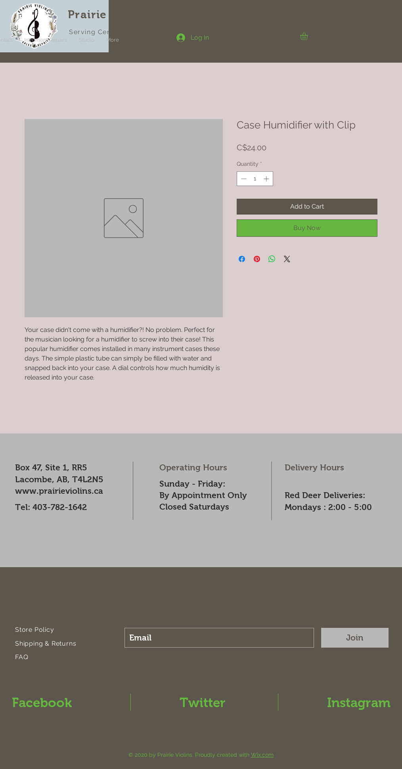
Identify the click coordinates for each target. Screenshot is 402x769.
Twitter (203, 702)
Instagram (359, 702)
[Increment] (267, 179)
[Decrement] (243, 179)
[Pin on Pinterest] (257, 259)
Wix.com (262, 755)
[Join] (355, 638)
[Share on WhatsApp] (272, 259)
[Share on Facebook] (242, 259)
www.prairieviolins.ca (59, 490)
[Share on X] (287, 259)
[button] (308, 36)
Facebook (42, 702)
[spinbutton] (255, 179)
